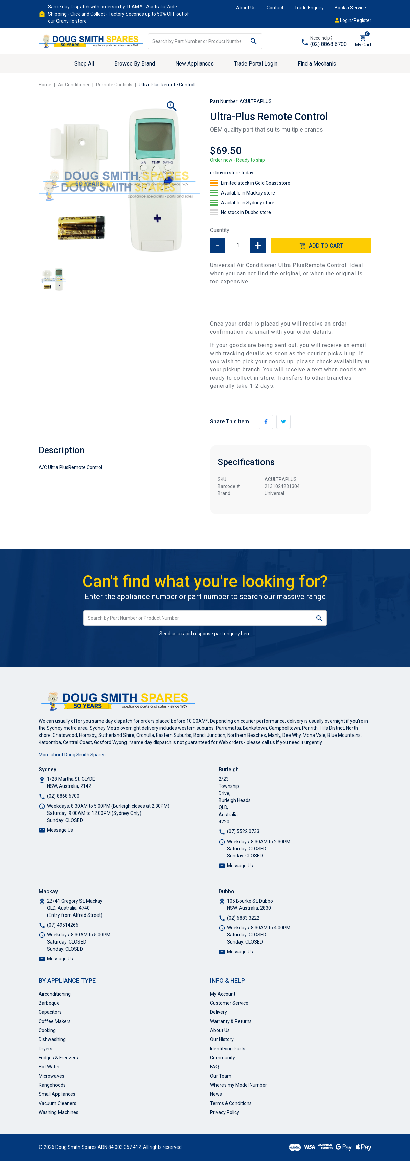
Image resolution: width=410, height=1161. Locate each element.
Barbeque (49, 1003)
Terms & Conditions (231, 1103)
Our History (222, 1039)
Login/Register (353, 20)
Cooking (47, 1030)
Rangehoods (52, 1085)
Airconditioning (55, 994)
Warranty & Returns (231, 1021)
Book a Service (350, 7)
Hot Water (49, 1066)
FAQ (214, 1066)
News (216, 1094)
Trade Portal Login (255, 63)
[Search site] (254, 41)
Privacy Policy (224, 1112)
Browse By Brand (134, 63)
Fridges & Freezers (58, 1057)
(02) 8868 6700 (328, 44)
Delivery (218, 1012)
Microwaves (51, 1076)
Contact (275, 7)
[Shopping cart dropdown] (363, 41)
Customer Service (229, 1003)
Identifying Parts (227, 1048)
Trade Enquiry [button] (309, 7)
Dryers (45, 1048)
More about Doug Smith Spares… (74, 754)
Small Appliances (57, 1094)
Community (222, 1057)
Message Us (60, 830)
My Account (222, 994)
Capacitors (50, 1012)
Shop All (84, 63)
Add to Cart (321, 246)
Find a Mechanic (317, 63)
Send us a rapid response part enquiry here (205, 633)
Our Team (220, 1076)
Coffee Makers (55, 1021)
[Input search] (197, 41)
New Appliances (194, 63)
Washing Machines (58, 1112)
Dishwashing (52, 1039)
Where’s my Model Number (238, 1085)
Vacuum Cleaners (57, 1103)
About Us (246, 7)
